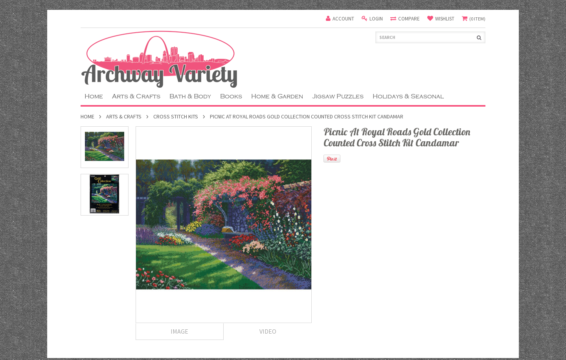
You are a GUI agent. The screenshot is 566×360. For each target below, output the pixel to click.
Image (179, 331)
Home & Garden (277, 96)
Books (231, 96)
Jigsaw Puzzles (338, 96)
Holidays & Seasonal (408, 96)
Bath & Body (190, 96)
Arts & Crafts (136, 96)
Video (267, 331)
